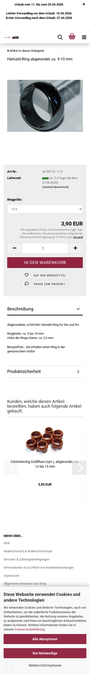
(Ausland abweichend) (55, 187)
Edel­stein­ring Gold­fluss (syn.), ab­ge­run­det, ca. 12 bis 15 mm (45, 464)
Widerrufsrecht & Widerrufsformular (28, 551)
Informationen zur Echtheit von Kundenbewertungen (39, 567)
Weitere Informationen (45, 665)
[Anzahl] (45, 248)
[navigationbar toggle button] (84, 37)
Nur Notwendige (45, 653)
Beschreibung (20, 308)
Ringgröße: (14, 199)
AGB (7, 543)
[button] (14, 248)
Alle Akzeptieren (45, 639)
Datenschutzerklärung (30, 629)
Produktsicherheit (24, 371)
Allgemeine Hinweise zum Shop (25, 583)
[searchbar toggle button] (60, 37)
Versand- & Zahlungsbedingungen (26, 559)
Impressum (11, 575)
